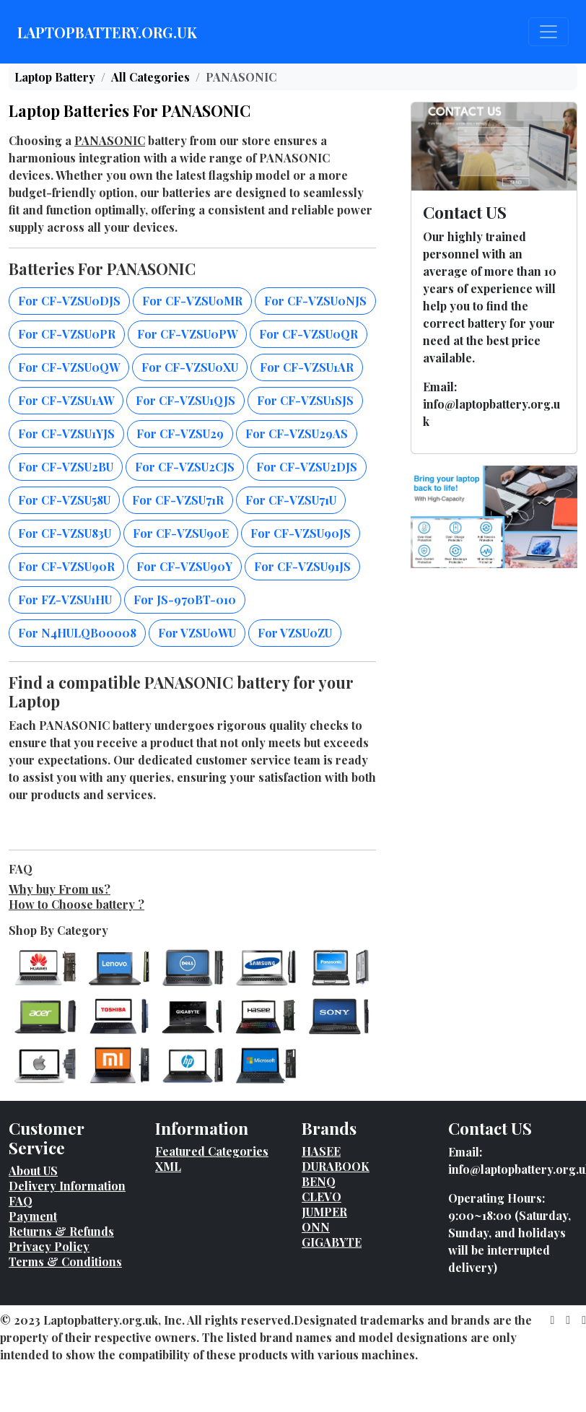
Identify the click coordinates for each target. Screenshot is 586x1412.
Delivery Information (67, 1185)
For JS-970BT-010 (185, 599)
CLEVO (321, 1196)
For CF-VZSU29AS (296, 433)
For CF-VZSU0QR (308, 333)
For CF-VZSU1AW (66, 400)
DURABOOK (335, 1166)
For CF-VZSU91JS (302, 566)
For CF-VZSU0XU (189, 367)
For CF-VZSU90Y (184, 566)
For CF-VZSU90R (66, 566)
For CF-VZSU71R (178, 499)
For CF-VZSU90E (181, 533)
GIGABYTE (332, 1242)
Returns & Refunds (61, 1231)
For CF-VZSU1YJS (66, 433)
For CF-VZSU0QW (69, 367)
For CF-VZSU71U (290, 499)
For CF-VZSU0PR (66, 333)
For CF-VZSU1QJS (185, 400)
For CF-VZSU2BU (65, 466)
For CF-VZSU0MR (192, 300)
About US (33, 1170)
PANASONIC (109, 140)
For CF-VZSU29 (180, 433)
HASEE (321, 1151)
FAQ (20, 1200)
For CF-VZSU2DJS (306, 466)
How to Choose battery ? (76, 904)
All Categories (150, 76)
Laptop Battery (54, 76)
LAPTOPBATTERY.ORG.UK (107, 32)
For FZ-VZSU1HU (65, 599)
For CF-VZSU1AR (307, 367)
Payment (33, 1216)
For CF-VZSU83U (64, 533)
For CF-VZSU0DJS (69, 300)
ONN (316, 1226)
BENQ (319, 1181)
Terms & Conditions (65, 1261)
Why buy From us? (59, 889)
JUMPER (324, 1211)
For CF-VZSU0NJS (315, 300)
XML (168, 1166)
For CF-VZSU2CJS (185, 466)
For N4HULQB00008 (77, 632)
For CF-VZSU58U (64, 499)
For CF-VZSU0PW (187, 333)
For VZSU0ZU (295, 632)
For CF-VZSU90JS (300, 533)
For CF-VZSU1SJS (305, 400)
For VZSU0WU (197, 632)
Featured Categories (211, 1151)
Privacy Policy (49, 1246)
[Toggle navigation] (548, 31)
